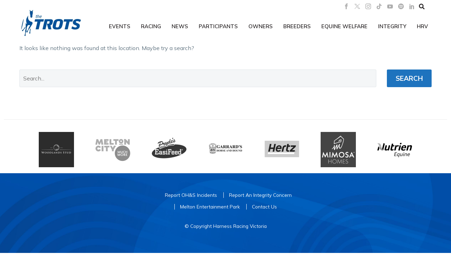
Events (119, 26)
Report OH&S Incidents (191, 195)
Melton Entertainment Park (210, 207)
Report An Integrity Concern (260, 195)
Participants (218, 26)
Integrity (392, 26)
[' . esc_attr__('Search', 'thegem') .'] (197, 78)
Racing (151, 26)
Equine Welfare (344, 26)
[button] (422, 6)
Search (409, 78)
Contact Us (264, 207)
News (180, 26)
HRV (422, 26)
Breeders (297, 26)
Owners (260, 26)
